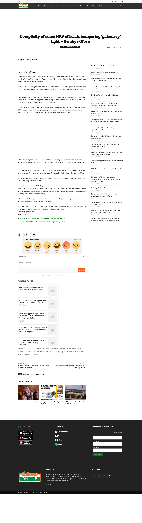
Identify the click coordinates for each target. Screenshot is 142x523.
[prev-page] (19, 406)
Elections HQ (90, 6)
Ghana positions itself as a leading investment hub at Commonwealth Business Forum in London (106, 121)
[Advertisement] (70, 21)
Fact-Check (81, 6)
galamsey (40, 82)
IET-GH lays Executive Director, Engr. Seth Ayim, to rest (106, 170)
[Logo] (24, 6)
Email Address (98, 433)
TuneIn (59, 434)
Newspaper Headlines (47, 397)
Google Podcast (62, 430)
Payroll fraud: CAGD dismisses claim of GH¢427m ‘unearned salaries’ (106, 112)
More (107, 6)
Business (54, 6)
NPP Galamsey (40, 372)
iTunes (59, 438)
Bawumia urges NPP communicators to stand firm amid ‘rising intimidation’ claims (106, 153)
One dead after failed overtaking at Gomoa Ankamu (104, 96)
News (40, 6)
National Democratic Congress (72, 47)
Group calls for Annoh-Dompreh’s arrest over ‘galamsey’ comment (43, 222)
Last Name (96, 446)
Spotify (59, 442)
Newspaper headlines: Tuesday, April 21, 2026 (105, 72)
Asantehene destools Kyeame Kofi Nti (28, 400)
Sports (73, 6)
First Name (96, 439)
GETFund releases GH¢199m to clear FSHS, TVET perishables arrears (106, 88)
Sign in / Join (21, 1)
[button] (121, 6)
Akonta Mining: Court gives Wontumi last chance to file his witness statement (106, 203)
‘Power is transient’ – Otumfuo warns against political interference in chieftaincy (105, 195)
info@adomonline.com (60, 483)
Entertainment (64, 6)
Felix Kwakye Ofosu (28, 372)
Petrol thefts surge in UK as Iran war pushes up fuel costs (107, 162)
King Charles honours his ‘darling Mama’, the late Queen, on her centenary (106, 80)
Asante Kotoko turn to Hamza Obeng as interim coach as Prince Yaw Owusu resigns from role (105, 219)
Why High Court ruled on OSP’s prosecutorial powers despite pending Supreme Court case (105, 104)
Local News (68, 397)
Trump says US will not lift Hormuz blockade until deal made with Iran (106, 137)
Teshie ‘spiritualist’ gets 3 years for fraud (103, 188)
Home (34, 6)
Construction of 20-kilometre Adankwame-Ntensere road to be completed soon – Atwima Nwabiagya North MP (105, 179)
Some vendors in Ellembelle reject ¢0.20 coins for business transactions (106, 145)
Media (99, 6)
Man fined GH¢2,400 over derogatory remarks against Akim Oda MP (105, 129)
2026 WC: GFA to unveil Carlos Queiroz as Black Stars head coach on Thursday (105, 211)
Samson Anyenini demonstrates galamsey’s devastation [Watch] (42, 218)
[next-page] (22, 406)
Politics (46, 6)
